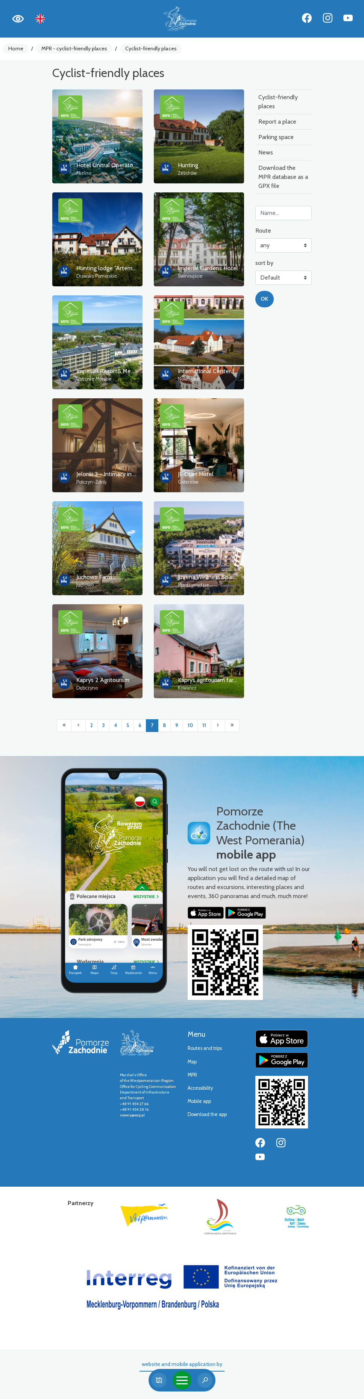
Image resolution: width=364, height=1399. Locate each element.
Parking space (276, 137)
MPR (192, 1075)
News (265, 152)
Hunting (188, 165)
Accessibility (200, 1088)
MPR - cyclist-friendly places (74, 48)
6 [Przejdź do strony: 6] (139, 725)
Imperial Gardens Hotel (208, 268)
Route (263, 230)
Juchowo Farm (94, 577)
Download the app (207, 1114)
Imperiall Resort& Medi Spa (111, 371)
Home (15, 48)
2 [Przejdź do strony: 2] (91, 725)
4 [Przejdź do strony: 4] (115, 725)
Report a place (277, 121)
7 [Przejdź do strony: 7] (152, 725)
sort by (264, 262)
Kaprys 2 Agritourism (102, 680)
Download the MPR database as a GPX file (283, 176)
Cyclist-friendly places (151, 48)
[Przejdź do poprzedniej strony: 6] (78, 725)
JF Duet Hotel (196, 474)
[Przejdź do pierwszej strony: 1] (64, 725)
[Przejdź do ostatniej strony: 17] (232, 725)
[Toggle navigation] (182, 1380)
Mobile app (199, 1101)
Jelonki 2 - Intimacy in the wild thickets (125, 474)
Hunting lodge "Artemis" (107, 268)
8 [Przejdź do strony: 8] (164, 725)
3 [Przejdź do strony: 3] (103, 725)
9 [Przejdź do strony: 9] (176, 725)
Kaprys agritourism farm (208, 680)
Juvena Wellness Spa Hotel (213, 577)
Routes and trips (205, 1048)
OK (264, 298)
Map (192, 1062)
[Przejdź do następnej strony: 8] (218, 725)
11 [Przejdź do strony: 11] (204, 725)
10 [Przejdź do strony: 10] (190, 725)
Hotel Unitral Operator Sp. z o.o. (117, 165)
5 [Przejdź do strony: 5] (127, 725)
